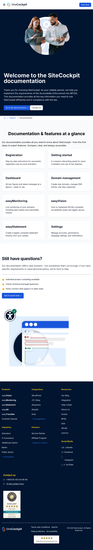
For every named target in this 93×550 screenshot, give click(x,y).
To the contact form (15, 484)
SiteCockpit (78, 528)
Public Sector (8, 452)
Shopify (35, 409)
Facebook (67, 452)
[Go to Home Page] (17, 4)
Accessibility (51, 531)
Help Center (66, 405)
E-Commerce (8, 438)
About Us (65, 409)
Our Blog (65, 395)
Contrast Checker (9, 419)
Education (6, 433)
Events (64, 414)
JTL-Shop (36, 400)
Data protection (38, 531)
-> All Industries (8, 457)
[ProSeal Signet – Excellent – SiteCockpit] (12, 501)
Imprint (54, 527)
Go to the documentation (17, 108)
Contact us (36, 108)
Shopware (36, 405)
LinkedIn (67, 447)
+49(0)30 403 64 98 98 (15, 479)
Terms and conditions (40, 527)
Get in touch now (12, 295)
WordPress (36, 395)
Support (12, 118)
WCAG (64, 428)
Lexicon (64, 433)
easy (7, 395)
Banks (4, 447)
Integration (66, 400)
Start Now (85, 5)
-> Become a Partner (39, 443)
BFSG (63, 419)
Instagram (67, 460)
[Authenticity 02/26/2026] (12, 515)
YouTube (67, 464)
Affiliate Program (39, 438)
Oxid (34, 414)
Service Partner (38, 433)
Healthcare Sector (10, 443)
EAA (63, 423)
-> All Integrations (38, 419)
